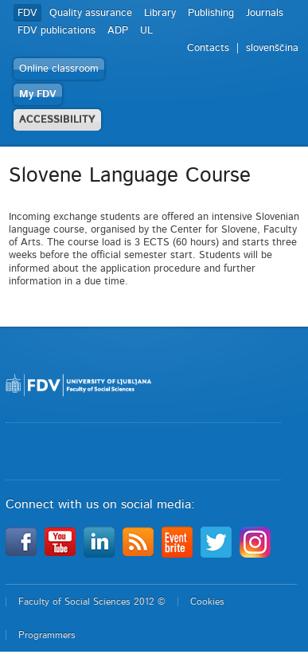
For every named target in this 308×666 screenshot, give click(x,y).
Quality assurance (90, 13)
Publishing (211, 13)
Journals (264, 13)
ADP (117, 30)
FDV (27, 13)
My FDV (38, 94)
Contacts (208, 48)
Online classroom (59, 69)
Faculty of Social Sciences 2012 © (92, 601)
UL (146, 30)
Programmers (47, 635)
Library (160, 13)
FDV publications (57, 30)
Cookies (207, 601)
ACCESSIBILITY (57, 120)
